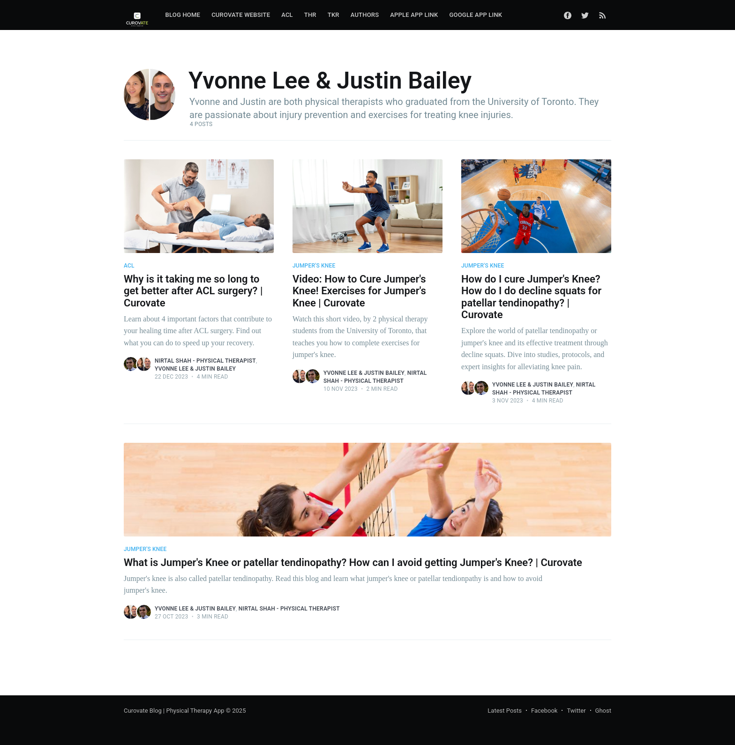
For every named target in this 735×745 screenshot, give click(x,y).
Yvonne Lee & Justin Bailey (195, 368)
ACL (287, 14)
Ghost (603, 710)
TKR (333, 14)
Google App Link (475, 14)
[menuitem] (183, 15)
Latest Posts (505, 710)
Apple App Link (414, 14)
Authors (365, 14)
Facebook (544, 710)
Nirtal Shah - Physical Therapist (205, 361)
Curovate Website (240, 14)
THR (310, 14)
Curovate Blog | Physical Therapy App (174, 710)
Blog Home (183, 14)
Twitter (576, 710)
